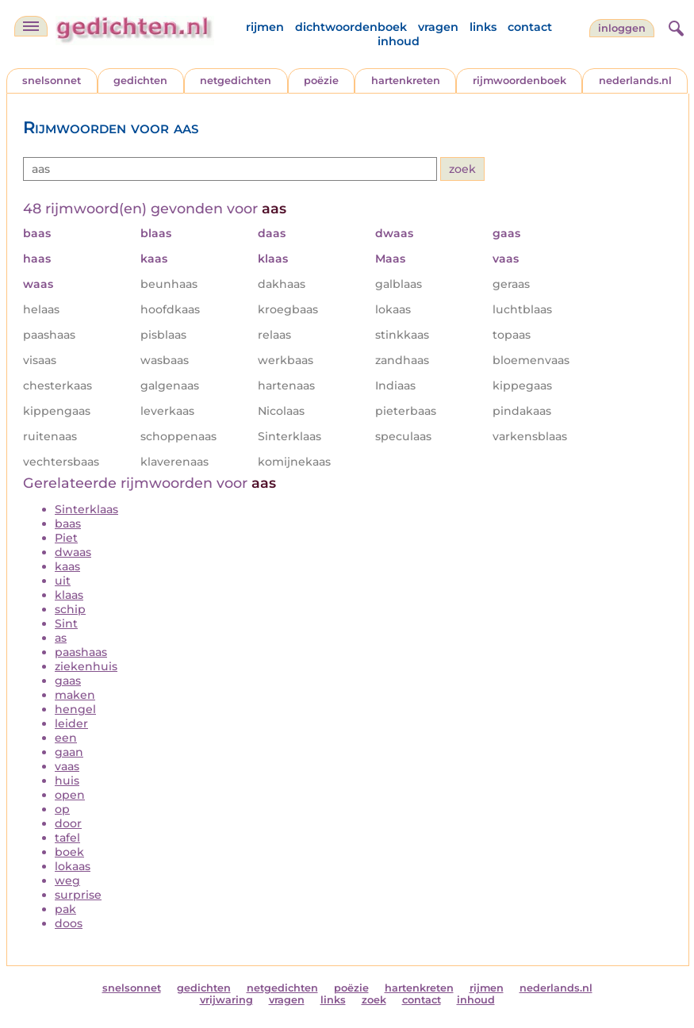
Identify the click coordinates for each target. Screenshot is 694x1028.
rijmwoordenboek (519, 80)
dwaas (73, 552)
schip (70, 609)
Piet (66, 538)
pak (65, 909)
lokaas (72, 866)
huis (67, 780)
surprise (78, 895)
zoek (374, 1000)
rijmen (265, 27)
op (62, 809)
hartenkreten (405, 80)
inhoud (399, 41)
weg (67, 880)
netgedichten (235, 80)
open (70, 795)
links (483, 27)
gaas (68, 680)
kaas (67, 566)
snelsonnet (51, 80)
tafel (67, 837)
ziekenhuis (86, 666)
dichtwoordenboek (351, 27)
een (66, 738)
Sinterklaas (86, 509)
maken (75, 695)
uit (63, 580)
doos (68, 923)
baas (68, 523)
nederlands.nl (635, 80)
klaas (69, 595)
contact (530, 27)
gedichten (140, 80)
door (68, 823)
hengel (75, 709)
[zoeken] (674, 26)
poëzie (321, 80)
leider (71, 723)
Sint (66, 623)
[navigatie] (31, 26)
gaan (69, 752)
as (61, 638)
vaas (67, 766)
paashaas (81, 652)
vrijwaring (226, 1000)
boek (69, 852)
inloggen (622, 28)
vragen (438, 27)
